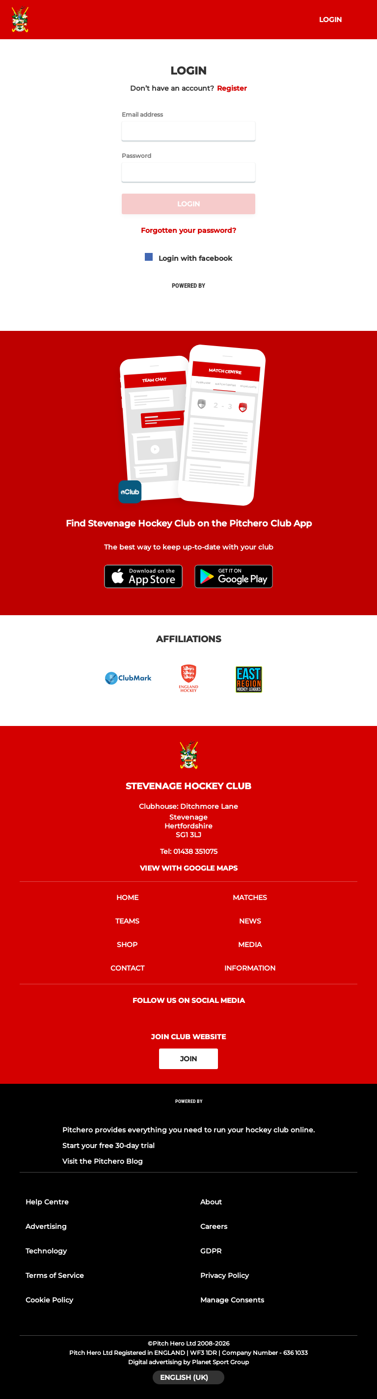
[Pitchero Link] (188, 1114)
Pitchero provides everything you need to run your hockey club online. (188, 1129)
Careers (213, 1226)
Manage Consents (232, 1300)
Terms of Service (55, 1275)
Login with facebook (188, 258)
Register (232, 88)
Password (136, 155)
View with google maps (189, 868)
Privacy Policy (224, 1275)
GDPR (210, 1251)
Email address (142, 114)
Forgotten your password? (188, 230)
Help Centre (47, 1202)
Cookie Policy (49, 1300)
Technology (46, 1251)
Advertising (46, 1226)
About (211, 1202)
